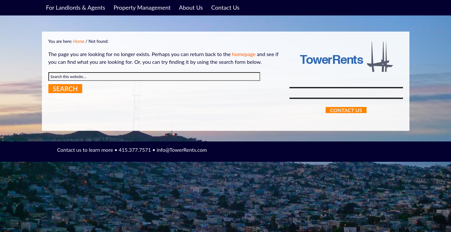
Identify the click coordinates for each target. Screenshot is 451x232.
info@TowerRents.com (182, 150)
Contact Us (346, 110)
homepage (243, 54)
